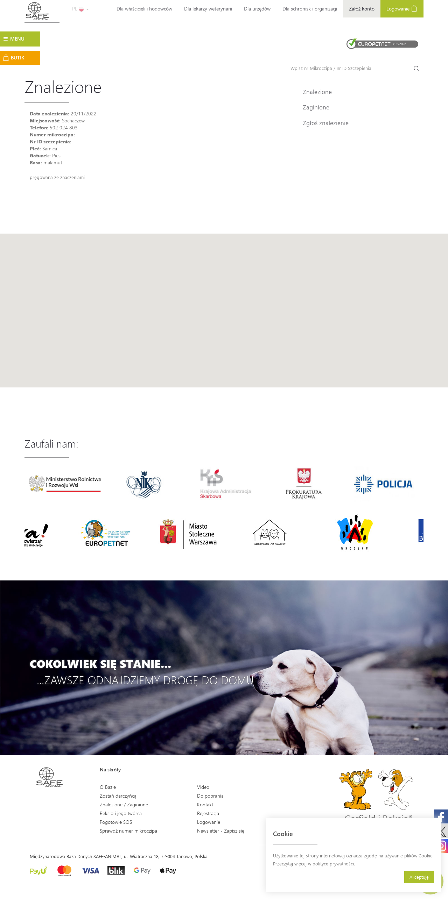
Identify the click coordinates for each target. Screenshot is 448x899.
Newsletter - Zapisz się (220, 830)
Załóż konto (361, 8)
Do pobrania (210, 795)
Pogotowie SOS (116, 822)
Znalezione (317, 91)
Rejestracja (208, 813)
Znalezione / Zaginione (124, 804)
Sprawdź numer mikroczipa (128, 830)
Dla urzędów (257, 8)
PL (80, 8)
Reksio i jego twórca (121, 813)
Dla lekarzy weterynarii (208, 8)
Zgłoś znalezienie (326, 123)
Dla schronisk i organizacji (309, 8)
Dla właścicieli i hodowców (144, 8)
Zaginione (316, 107)
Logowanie (402, 8)
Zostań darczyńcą (118, 795)
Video (203, 787)
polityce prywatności (333, 863)
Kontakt (205, 804)
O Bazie (108, 787)
